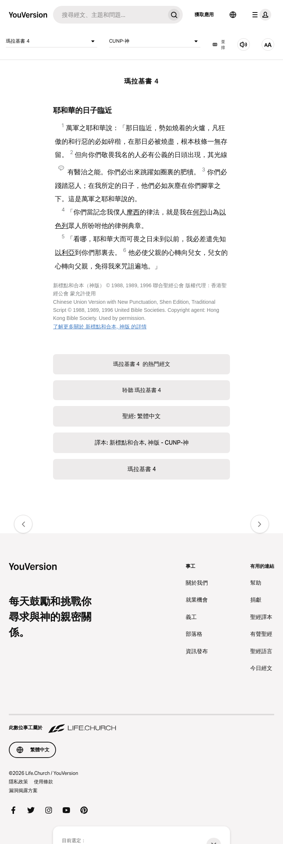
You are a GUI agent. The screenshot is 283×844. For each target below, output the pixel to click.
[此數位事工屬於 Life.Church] (141, 724)
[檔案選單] (260, 14)
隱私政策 (18, 781)
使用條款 (43, 781)
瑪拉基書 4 (51, 41)
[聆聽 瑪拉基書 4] (243, 44)
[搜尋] (109, 15)
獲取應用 (204, 14)
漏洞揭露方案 (23, 790)
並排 (218, 44)
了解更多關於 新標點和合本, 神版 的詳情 (100, 327)
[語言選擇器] (233, 14)
